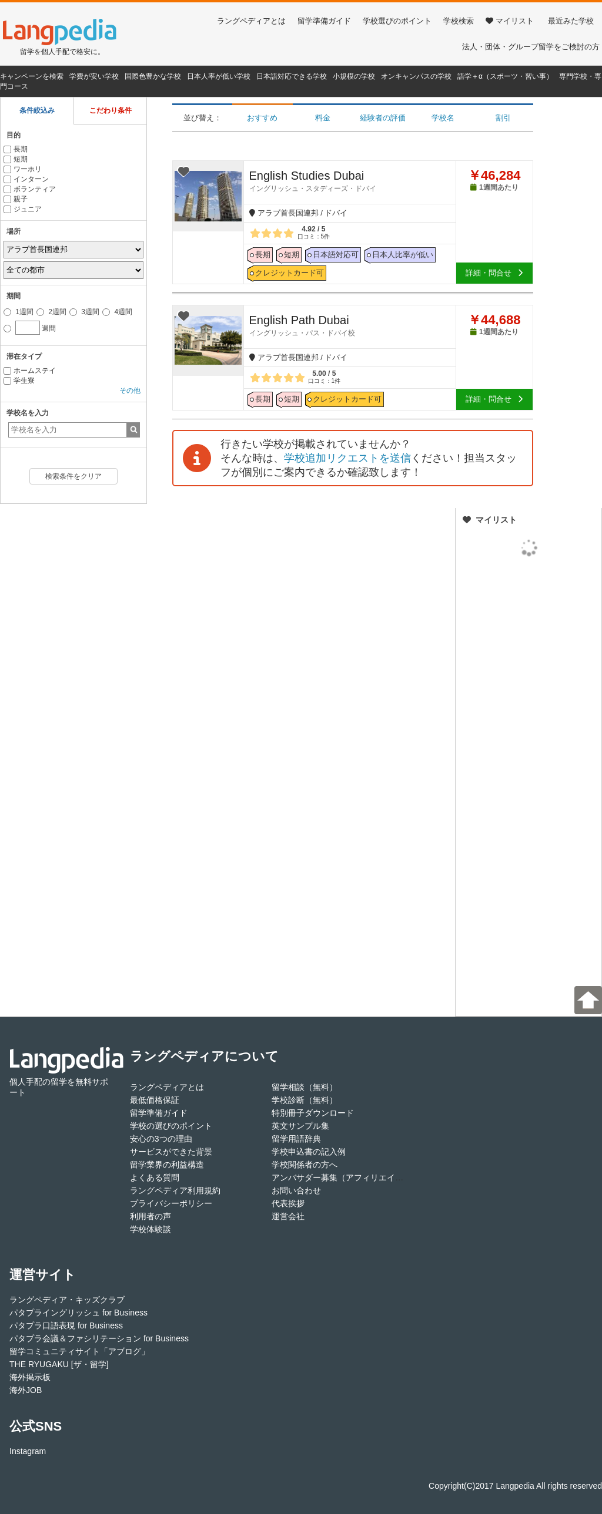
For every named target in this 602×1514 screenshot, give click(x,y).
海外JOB (25, 1390)
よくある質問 (154, 1177)
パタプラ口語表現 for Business (66, 1325)
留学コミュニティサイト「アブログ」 (79, 1351)
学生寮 (19, 380)
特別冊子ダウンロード (313, 1113)
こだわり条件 (110, 110)
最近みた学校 (571, 20)
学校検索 (458, 20)
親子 (16, 199)
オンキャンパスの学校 (416, 76)
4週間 (117, 312)
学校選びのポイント (397, 20)
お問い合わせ (296, 1190)
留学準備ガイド (324, 20)
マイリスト (510, 20)
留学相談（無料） (304, 1087)
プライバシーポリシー (171, 1203)
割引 (503, 117)
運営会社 (288, 1216)
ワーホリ (23, 169)
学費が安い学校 (94, 76)
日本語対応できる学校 (291, 76)
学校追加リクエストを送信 (347, 458)
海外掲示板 (30, 1377)
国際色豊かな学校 (153, 76)
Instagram (27, 1451)
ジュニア (23, 209)
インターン (26, 179)
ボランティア (30, 189)
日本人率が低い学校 (218, 76)
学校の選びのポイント (171, 1126)
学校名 (443, 117)
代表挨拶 (288, 1203)
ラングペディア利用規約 (175, 1190)
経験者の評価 (383, 117)
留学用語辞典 (296, 1138)
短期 (16, 159)
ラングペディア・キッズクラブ (67, 1299)
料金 (322, 117)
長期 (16, 149)
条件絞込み (37, 110)
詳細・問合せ (494, 272)
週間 (30, 327)
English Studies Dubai (352, 181)
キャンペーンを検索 (31, 76)
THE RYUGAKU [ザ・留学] (59, 1364)
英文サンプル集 (300, 1126)
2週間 (51, 312)
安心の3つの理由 (161, 1138)
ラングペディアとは (251, 20)
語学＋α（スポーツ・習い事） (505, 76)
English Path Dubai (352, 325)
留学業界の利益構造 (167, 1164)
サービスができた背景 (171, 1151)
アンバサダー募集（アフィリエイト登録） (350, 1177)
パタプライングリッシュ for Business (78, 1312)
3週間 (84, 312)
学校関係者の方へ (304, 1164)
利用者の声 (150, 1216)
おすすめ (262, 117)
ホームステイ (30, 370)
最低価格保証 (154, 1100)
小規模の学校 (354, 76)
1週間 (19, 312)
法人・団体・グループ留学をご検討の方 (531, 46)
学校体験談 (150, 1229)
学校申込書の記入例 (309, 1151)
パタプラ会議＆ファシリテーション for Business (99, 1338)
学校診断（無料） (304, 1100)
